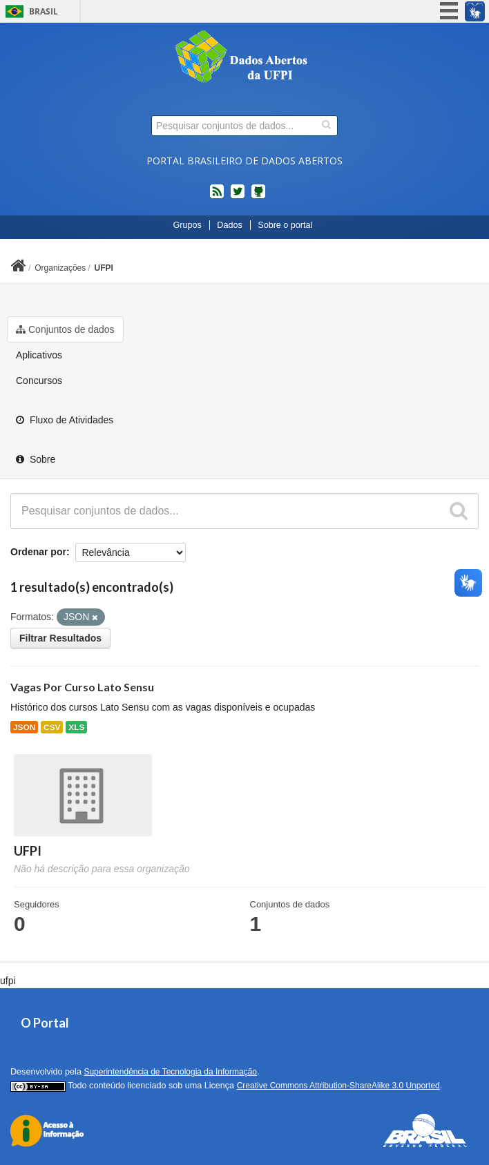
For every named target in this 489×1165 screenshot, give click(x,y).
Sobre (35, 459)
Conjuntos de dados (65, 329)
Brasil (43, 11)
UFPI (104, 268)
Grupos (187, 225)
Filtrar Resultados (60, 638)
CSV (52, 727)
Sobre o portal (285, 225)
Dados (229, 225)
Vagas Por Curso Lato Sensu (82, 686)
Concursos (39, 380)
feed (217, 196)
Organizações (60, 268)
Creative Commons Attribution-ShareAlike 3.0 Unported (338, 1085)
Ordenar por (38, 551)
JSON (24, 727)
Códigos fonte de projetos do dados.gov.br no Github (258, 196)
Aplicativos (39, 354)
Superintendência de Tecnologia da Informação (170, 1072)
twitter (238, 196)
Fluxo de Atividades (64, 419)
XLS (76, 727)
